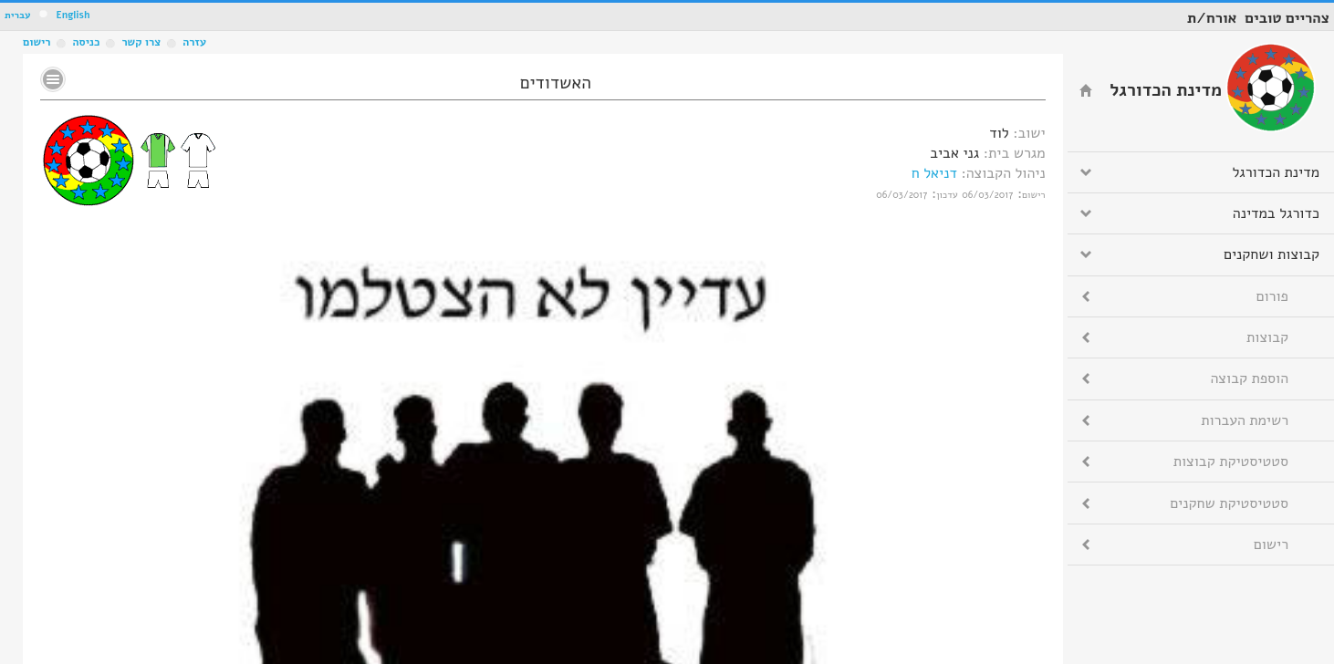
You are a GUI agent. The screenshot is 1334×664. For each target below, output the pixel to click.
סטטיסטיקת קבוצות (1230, 461)
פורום (1272, 296)
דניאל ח (934, 173)
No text (53, 79)
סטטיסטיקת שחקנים (1229, 503)
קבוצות (1267, 337)
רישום (36, 42)
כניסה (85, 42)
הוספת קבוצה (1249, 378)
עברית (18, 15)
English (72, 15)
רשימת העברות (1244, 420)
